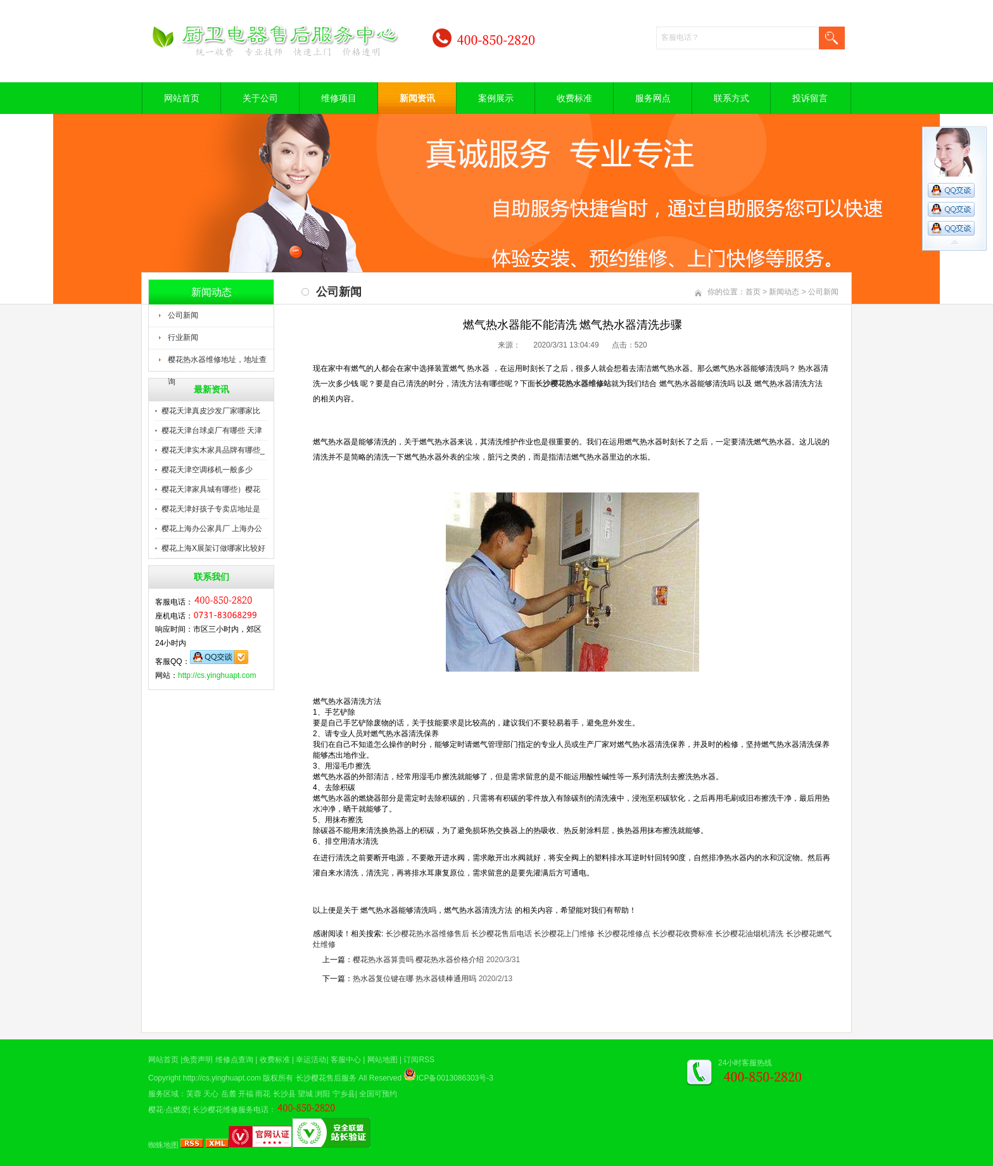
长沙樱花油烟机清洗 (749, 933)
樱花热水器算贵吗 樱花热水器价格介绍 (418, 959)
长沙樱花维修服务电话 (231, 1109)
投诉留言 (810, 98)
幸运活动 (311, 1059)
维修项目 (339, 98)
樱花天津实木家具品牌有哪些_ (213, 450)
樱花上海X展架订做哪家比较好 (213, 548)
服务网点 (653, 98)
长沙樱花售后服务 (326, 1078)
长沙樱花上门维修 (564, 933)
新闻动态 (784, 291)
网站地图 (382, 1059)
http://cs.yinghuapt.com (217, 675)
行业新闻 (183, 337)
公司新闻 (183, 315)
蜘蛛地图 (163, 1145)
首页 (753, 291)
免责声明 (197, 1059)
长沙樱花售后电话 (501, 933)
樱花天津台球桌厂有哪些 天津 (211, 430)
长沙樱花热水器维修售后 (427, 933)
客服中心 (346, 1059)
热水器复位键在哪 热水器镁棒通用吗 (414, 978)
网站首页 (181, 98)
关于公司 (260, 98)
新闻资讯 (417, 98)
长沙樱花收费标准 (682, 933)
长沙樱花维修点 (623, 933)
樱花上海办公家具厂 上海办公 (211, 528)
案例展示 (496, 98)
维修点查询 (234, 1059)
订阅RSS (418, 1059)
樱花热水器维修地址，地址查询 (217, 363)
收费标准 (574, 98)
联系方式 (731, 98)
